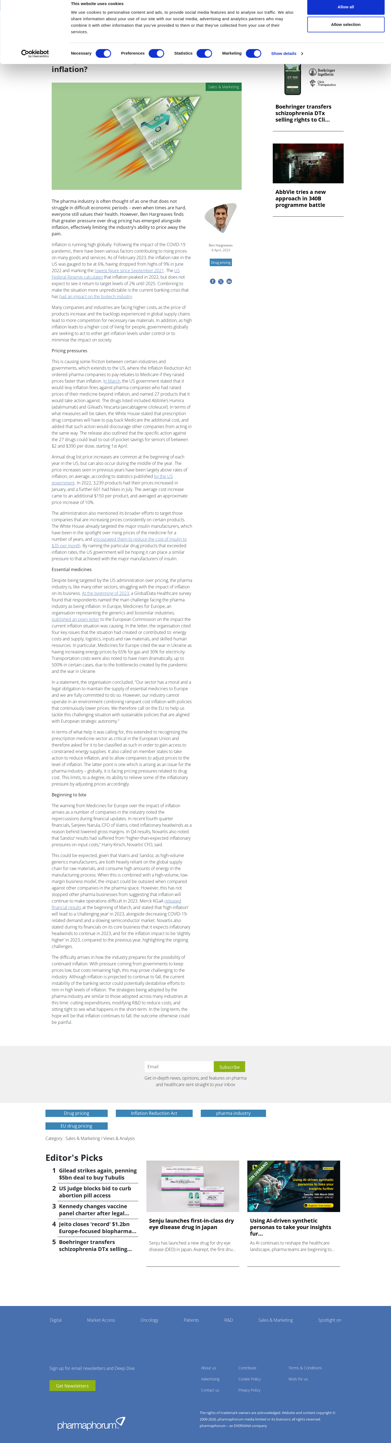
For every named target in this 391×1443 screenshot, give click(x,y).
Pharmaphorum (91, 1423)
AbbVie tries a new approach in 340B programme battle (300, 198)
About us (208, 1367)
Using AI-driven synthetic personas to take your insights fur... (290, 1227)
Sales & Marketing (275, 1320)
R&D (228, 1320)
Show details (284, 61)
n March (112, 381)
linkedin (61, 1399)
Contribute (247, 1367)
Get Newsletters (72, 1386)
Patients (191, 1320)
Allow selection (345, 32)
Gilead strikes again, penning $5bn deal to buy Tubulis (98, 1174)
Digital (56, 1320)
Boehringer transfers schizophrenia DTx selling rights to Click (93, 1249)
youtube (53, 1399)
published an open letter (75, 619)
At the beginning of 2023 (105, 593)
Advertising (210, 1379)
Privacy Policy (249, 1390)
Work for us (298, 1379)
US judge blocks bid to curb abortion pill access (95, 1192)
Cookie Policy (249, 1379)
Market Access (101, 1320)
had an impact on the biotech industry (95, 296)
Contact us (210, 1390)
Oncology (149, 1320)
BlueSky (70, 1399)
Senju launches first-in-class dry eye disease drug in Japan (191, 1223)
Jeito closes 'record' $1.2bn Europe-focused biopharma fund (95, 1231)
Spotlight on (329, 1320)
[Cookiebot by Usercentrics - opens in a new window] (35, 61)
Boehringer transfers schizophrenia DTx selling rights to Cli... (303, 113)
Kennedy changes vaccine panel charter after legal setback (93, 1213)
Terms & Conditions (305, 1367)
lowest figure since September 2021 (129, 270)
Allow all (346, 14)
